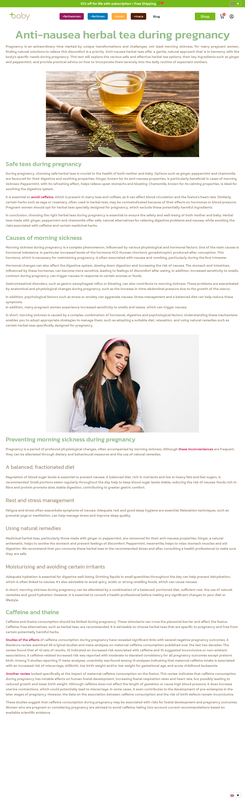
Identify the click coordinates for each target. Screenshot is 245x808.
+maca (138, 16)
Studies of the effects (22, 640)
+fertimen (98, 16)
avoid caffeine (42, 197)
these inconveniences (195, 449)
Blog (156, 16)
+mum (119, 16)
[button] (235, 3)
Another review (18, 673)
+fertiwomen (72, 16)
